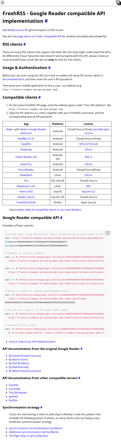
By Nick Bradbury (19, 363)
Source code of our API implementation (32, 341)
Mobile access (15, 30)
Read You (26, 164)
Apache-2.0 (88, 191)
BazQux (13, 400)
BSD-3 (88, 156)
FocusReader (26, 169)
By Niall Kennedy (19, 367)
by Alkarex (35, 428)
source (36, 355)
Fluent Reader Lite (26, 156)
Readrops (26, 149)
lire (26, 180)
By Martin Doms (18, 359)
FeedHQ (13, 384)
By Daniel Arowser (19, 355)
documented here (13, 79)
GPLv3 (83, 144)
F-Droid (92, 144)
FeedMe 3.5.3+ (26, 138)
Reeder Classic (26, 196)
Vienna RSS (26, 191)
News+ (10, 129)
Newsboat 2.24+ (26, 186)
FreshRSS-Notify (26, 202)
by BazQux (28, 435)
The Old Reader (18, 392)
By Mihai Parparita (20, 370)
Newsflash (26, 175)
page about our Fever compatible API (39, 36)
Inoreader (15, 388)
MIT (88, 186)
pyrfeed (13, 396)
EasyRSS (26, 144)
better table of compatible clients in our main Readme (49, 209)
